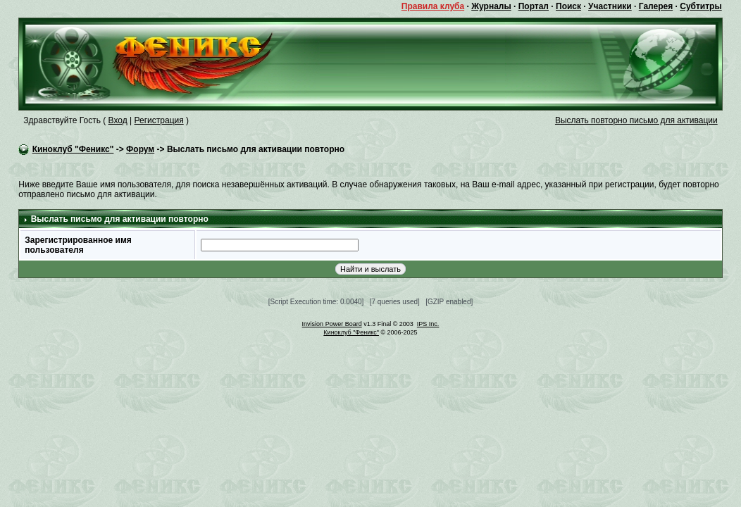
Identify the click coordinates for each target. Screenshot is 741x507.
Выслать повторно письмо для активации (636, 120)
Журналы (491, 6)
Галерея (656, 6)
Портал (533, 6)
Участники (610, 6)
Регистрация (159, 120)
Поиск (568, 6)
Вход (117, 120)
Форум (140, 149)
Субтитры (700, 6)
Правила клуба (432, 6)
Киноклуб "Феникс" (73, 149)
